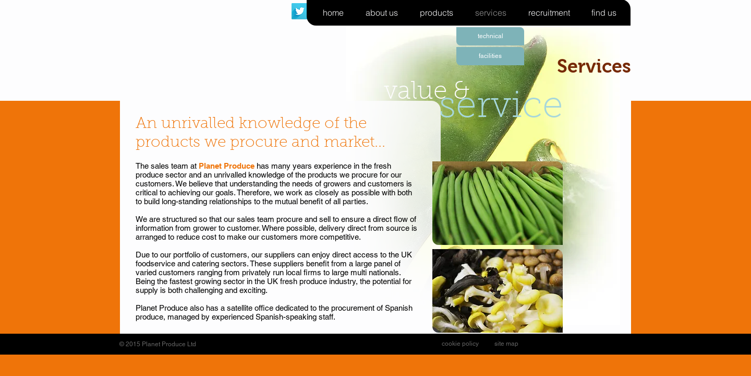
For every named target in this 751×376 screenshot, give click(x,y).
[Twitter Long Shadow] (300, 11)
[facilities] (490, 56)
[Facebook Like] (555, 344)
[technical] (490, 36)
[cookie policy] (460, 344)
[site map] (506, 344)
